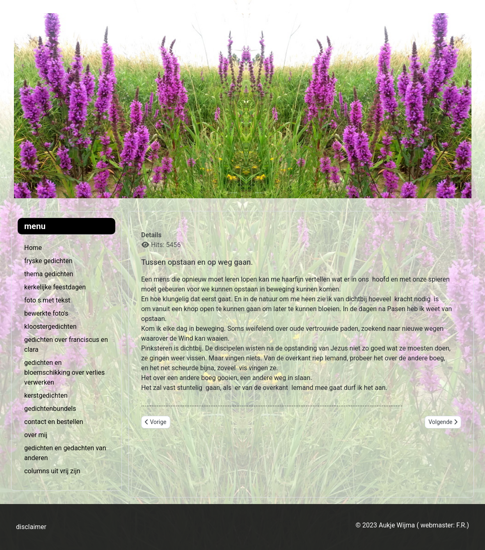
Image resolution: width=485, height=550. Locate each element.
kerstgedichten (45, 395)
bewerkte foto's (46, 313)
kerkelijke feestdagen (55, 287)
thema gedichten (48, 274)
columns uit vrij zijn (52, 471)
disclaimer (31, 527)
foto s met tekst (47, 300)
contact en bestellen (53, 422)
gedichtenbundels (50, 408)
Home (33, 248)
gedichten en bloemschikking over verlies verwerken (64, 372)
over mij (35, 435)
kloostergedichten (50, 326)
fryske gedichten (48, 261)
